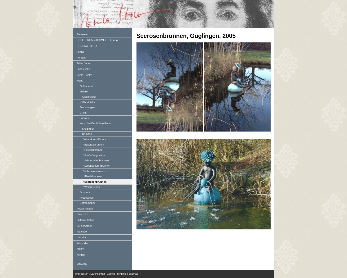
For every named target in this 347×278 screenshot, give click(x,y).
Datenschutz (97, 273)
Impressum (81, 273)
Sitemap (133, 273)
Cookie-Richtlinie (117, 273)
